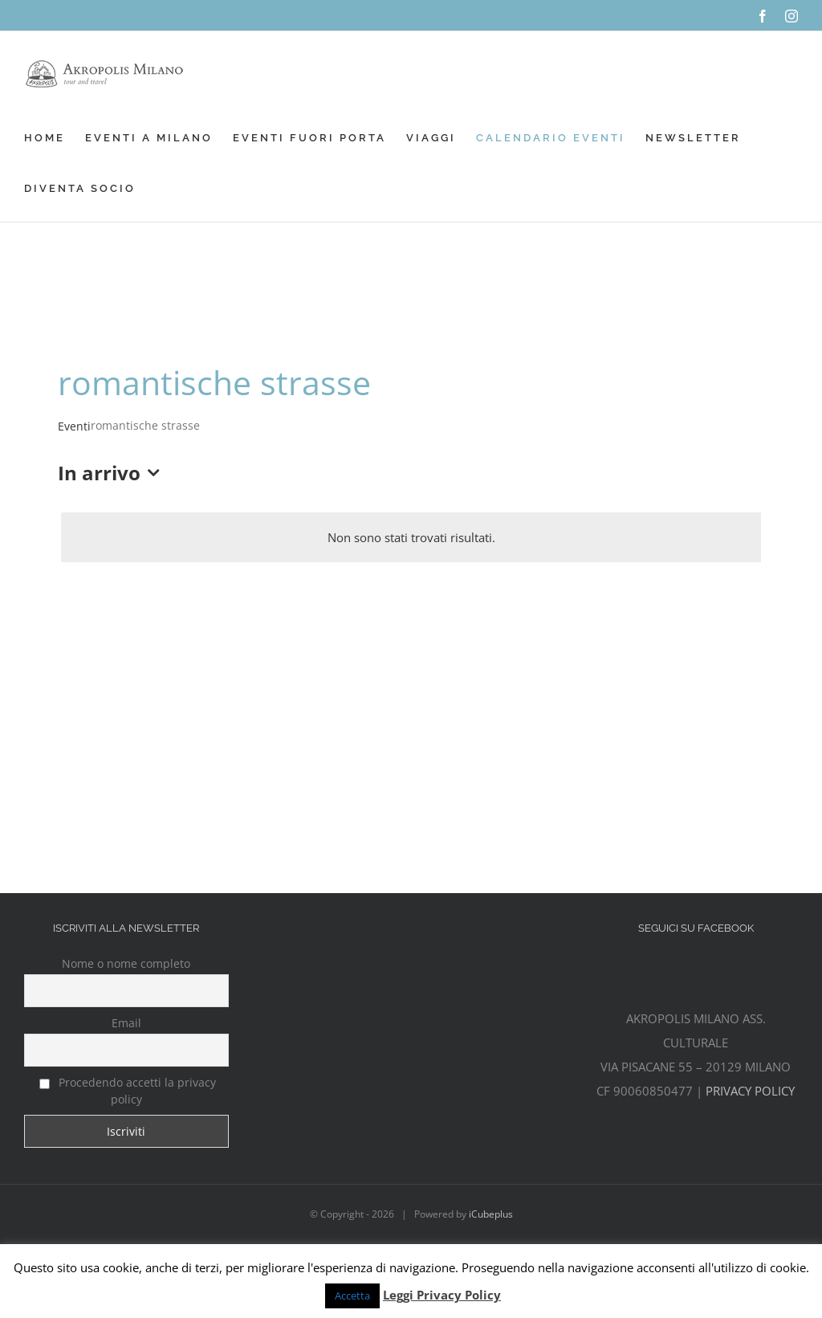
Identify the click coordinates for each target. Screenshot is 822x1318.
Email (126, 1022)
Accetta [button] (352, 1295)
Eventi (74, 426)
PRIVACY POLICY (750, 1091)
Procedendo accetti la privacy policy (127, 1091)
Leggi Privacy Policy (442, 1295)
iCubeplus (491, 1214)
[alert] (411, 537)
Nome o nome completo (126, 963)
